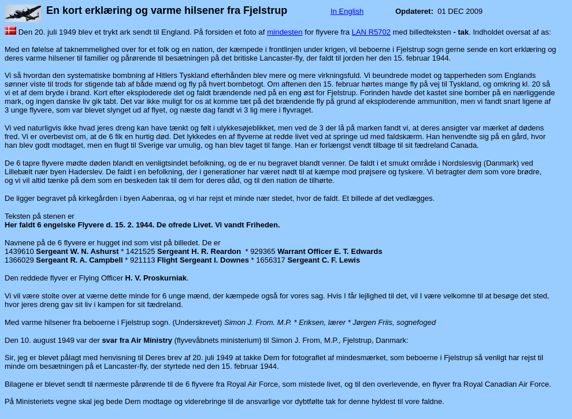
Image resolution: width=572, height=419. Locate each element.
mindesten (285, 32)
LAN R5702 (371, 32)
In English (346, 11)
